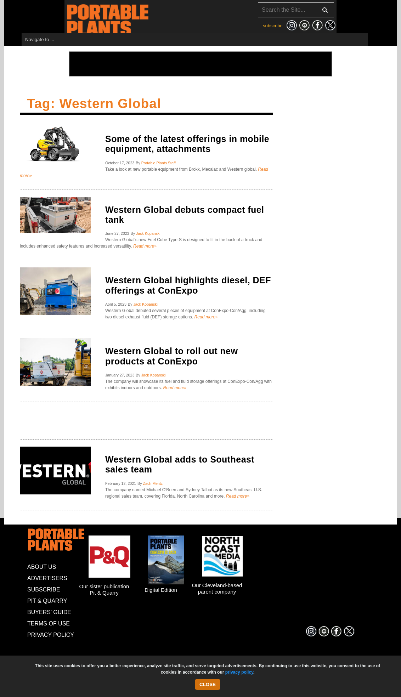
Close (207, 684)
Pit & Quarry (47, 601)
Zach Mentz (153, 483)
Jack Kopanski (148, 233)
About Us (41, 567)
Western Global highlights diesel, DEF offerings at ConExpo (188, 285)
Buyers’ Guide (49, 612)
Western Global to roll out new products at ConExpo (171, 356)
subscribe (273, 25)
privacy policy (239, 672)
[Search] (296, 9)
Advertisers (47, 578)
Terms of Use (48, 623)
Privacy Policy (50, 635)
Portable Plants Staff (158, 163)
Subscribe (43, 589)
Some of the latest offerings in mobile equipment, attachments (187, 144)
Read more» (144, 246)
